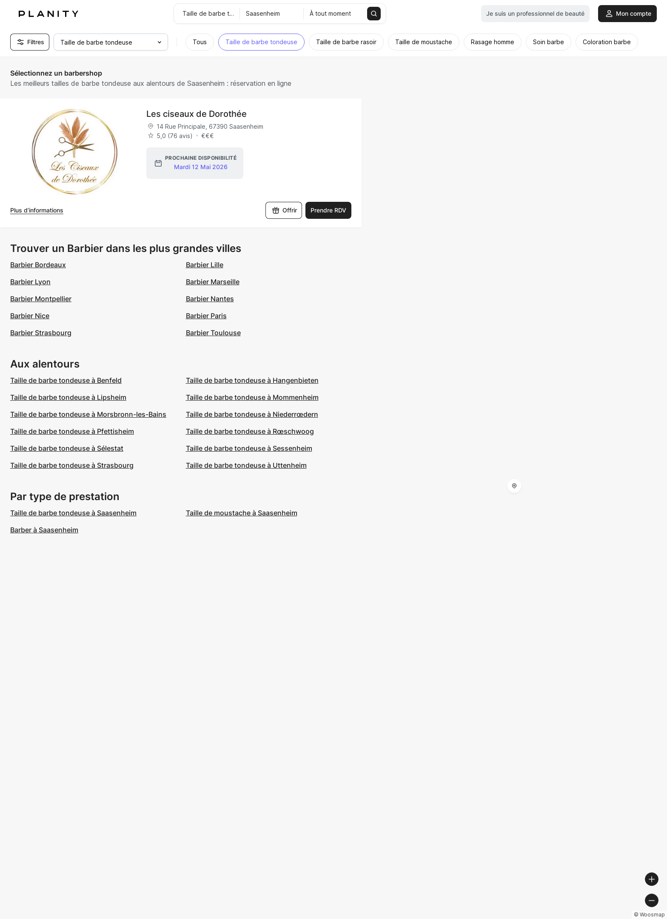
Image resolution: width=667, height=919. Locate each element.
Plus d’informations (36, 210)
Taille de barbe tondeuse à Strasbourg (72, 465)
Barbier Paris (206, 315)
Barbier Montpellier (40, 298)
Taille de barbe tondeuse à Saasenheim (73, 513)
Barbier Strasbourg (40, 332)
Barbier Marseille (212, 281)
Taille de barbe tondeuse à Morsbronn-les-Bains (88, 414)
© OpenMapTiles (550, 915)
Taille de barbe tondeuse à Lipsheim (68, 397)
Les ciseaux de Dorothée (196, 114)
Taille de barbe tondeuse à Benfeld (66, 380)
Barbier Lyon (30, 281)
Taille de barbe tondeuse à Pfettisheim (72, 431)
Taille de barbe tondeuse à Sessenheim (249, 448)
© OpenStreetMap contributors (620, 915)
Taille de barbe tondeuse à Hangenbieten (252, 380)
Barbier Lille (204, 264)
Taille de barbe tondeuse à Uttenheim (246, 465)
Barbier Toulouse (213, 332)
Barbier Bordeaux (38, 264)
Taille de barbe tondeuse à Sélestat (66, 448)
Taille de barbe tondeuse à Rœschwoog (250, 431)
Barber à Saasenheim (44, 530)
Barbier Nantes (210, 298)
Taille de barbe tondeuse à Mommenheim (252, 397)
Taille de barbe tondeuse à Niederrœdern (252, 414)
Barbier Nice (29, 315)
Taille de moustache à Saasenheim (241, 513)
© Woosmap (507, 915)
